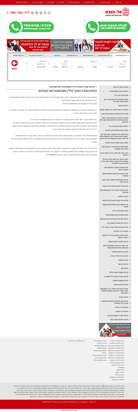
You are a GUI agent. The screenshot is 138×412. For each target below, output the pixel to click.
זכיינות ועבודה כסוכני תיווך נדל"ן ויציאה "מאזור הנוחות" (115, 236)
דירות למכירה (119, 355)
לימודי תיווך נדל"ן (100, 358)
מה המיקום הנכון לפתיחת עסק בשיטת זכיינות (115, 206)
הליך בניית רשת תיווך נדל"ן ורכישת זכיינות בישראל (114, 154)
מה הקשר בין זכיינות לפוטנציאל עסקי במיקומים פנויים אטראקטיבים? (115, 247)
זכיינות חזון (124, 268)
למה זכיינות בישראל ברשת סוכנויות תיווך (114, 114)
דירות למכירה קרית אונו (76, 341)
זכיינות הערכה (123, 297)
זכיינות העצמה (123, 260)
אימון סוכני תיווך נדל (121, 95)
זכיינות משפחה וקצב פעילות (118, 272)
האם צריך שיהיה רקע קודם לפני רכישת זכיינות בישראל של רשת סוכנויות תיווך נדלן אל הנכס (114, 120)
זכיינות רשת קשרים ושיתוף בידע (117, 223)
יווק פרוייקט (101, 348)
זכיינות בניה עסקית (122, 311)
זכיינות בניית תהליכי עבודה (119, 256)
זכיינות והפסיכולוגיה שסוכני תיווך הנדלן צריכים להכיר (115, 181)
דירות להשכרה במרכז (117, 343)
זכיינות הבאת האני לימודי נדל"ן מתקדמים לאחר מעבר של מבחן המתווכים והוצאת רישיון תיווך (114, 291)
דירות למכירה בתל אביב (116, 348)
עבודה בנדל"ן (119, 375)
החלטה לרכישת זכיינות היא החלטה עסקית (114, 110)
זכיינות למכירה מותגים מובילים (118, 315)
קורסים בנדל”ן (74, 2)
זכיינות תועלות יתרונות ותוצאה (118, 241)
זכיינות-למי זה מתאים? (116, 377)
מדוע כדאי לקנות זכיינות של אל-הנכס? (115, 186)
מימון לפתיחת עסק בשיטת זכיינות (117, 215)
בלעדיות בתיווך (123, 106)
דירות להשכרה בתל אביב (115, 346)
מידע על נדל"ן (101, 343)
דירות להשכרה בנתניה (116, 363)
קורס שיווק (120, 370)
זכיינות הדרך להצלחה (121, 231)
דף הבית (118, 2)
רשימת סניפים (89, 2)
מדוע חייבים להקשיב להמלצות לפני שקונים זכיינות (116, 169)
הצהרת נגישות (21, 2)
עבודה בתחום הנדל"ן (99, 355)
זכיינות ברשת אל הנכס (120, 87)
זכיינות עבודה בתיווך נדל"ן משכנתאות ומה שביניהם (114, 191)
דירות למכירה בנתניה (117, 360)
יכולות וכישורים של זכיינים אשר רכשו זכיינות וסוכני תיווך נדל (116, 100)
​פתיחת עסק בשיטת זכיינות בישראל (116, 143)
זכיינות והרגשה (123, 264)
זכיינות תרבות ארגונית (121, 285)
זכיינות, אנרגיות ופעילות (120, 252)
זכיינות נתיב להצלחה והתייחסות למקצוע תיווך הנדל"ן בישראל (114, 302)
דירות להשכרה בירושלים (116, 350)
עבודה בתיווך (119, 372)
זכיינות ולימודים (123, 196)
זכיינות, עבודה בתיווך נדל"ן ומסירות (116, 276)
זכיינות (61, 2)
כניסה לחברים (37, 2)
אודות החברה (105, 2)
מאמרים (51, 2)
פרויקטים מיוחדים (100, 346)
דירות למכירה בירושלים (116, 353)
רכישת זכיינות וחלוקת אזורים (118, 91)
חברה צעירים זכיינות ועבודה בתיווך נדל (115, 227)
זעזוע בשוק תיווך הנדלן (120, 211)
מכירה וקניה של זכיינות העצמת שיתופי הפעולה (115, 175)
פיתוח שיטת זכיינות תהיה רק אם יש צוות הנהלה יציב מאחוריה (115, 148)
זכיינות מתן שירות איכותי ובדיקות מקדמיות (114, 219)
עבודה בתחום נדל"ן (99, 341)
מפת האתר (69, 406)
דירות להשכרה (119, 358)
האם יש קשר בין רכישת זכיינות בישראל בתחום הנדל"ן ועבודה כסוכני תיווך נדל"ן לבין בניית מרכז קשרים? (114, 161)
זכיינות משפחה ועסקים (120, 280)
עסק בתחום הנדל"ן (100, 360)
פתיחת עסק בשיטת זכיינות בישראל (116, 130)
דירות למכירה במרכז (117, 341)
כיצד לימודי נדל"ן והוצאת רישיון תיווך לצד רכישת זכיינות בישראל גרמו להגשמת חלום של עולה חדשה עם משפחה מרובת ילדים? (114, 136)
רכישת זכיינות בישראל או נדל (118, 126)
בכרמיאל (112, 355)
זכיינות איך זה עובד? (121, 307)
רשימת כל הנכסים (118, 379)
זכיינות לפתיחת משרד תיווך (119, 320)
